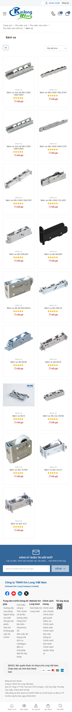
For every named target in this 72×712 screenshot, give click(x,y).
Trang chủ (7, 25)
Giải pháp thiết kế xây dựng (22, 653)
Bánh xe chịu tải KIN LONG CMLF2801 (19, 93)
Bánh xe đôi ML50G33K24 (18, 308)
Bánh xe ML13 (18, 416)
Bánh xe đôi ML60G (53, 254)
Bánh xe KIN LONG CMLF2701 (53, 146)
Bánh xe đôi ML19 (53, 362)
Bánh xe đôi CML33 (53, 308)
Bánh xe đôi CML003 (18, 254)
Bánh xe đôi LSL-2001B (53, 416)
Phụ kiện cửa (21, 25)
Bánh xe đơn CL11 (19, 523)
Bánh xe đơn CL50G (19, 470)
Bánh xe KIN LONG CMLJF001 (53, 92)
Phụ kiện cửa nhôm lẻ (13, 28)
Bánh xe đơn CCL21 (53, 470)
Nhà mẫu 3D (22, 634)
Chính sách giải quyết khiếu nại (48, 617)
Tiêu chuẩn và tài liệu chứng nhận (22, 614)
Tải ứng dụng (62, 601)
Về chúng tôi (22, 601)
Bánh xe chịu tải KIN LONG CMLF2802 (19, 147)
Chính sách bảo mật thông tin (48, 634)
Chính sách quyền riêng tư (48, 650)
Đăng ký (65, 3)
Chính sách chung (48, 602)
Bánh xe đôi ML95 (19, 362)
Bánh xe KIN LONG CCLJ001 (53, 200)
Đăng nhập (54, 3)
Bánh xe (29, 28)
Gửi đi (58, 569)
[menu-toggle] (4, 14)
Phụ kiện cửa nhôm (38, 25)
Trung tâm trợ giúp (9, 602)
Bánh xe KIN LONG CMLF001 (19, 200)
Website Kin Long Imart (35, 602)
